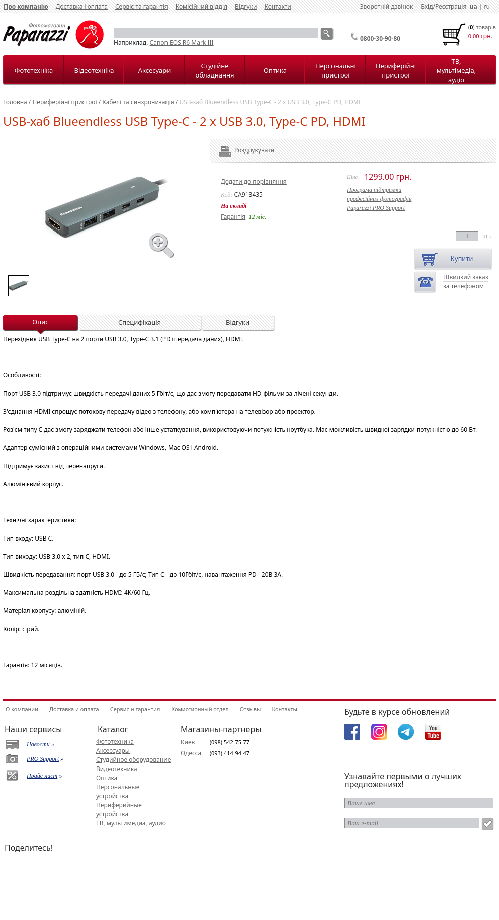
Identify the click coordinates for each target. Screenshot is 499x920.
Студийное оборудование (133, 759)
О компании (22, 709)
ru (486, 6)
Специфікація (139, 322)
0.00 (473, 36)
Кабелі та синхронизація (138, 102)
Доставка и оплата (74, 709)
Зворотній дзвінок (386, 6)
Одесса (191, 753)
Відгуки (246, 6)
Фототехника (115, 741)
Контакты (284, 709)
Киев (188, 742)
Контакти (277, 6)
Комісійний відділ (201, 6)
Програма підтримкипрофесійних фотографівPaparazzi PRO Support (379, 198)
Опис (40, 321)
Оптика (275, 70)
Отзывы (250, 709)
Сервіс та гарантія (141, 6)
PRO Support (43, 758)
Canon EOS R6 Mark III (182, 42)
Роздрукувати (240, 150)
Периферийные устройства (119, 809)
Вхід (427, 6)
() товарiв (482, 27)
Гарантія (233, 216)
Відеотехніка (94, 70)
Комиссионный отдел (199, 709)
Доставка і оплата (82, 6)
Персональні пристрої (335, 70)
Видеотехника (116, 768)
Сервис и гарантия (135, 709)
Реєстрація (450, 6)
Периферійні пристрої (396, 70)
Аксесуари (154, 70)
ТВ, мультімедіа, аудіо (456, 70)
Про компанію (26, 6)
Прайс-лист (42, 775)
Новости (38, 744)
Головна (15, 102)
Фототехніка (34, 70)
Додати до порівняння (254, 181)
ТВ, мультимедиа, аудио (131, 823)
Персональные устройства (117, 791)
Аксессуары (113, 750)
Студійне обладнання (215, 70)
